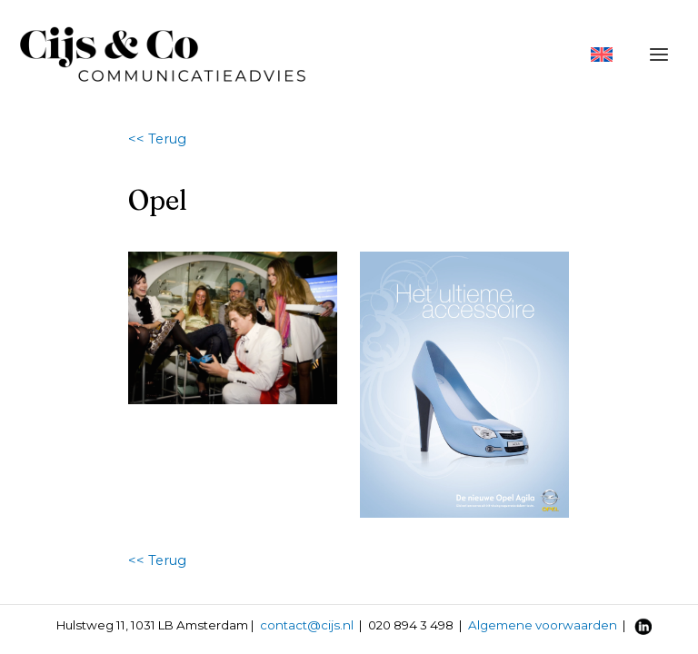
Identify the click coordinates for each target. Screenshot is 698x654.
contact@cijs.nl (307, 625)
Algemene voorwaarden (542, 625)
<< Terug (157, 139)
